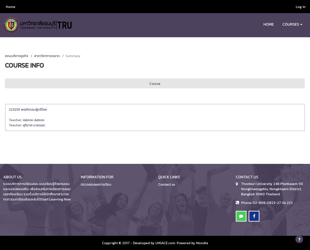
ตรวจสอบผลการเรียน (96, 184)
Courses (290, 24)
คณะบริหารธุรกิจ (16, 55)
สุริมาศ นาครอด (34, 125)
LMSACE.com (165, 242)
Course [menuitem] (154, 83)
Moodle (202, 242)
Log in (300, 6)
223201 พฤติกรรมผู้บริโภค (28, 109)
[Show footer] (299, 239)
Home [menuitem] (10, 6)
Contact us (166, 184)
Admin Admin (33, 120)
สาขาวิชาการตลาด (47, 55)
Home (269, 24)
